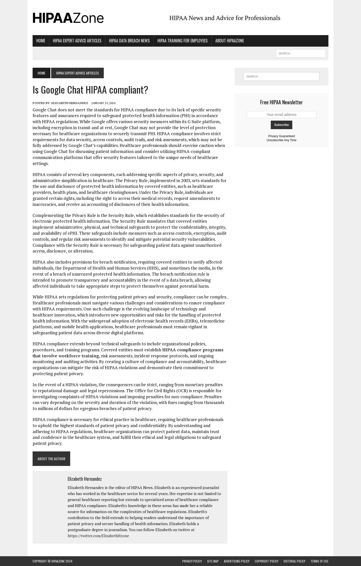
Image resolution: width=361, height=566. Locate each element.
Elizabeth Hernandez (69, 103)
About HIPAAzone (229, 41)
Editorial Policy (294, 561)
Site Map (213, 561)
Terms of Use (319, 561)
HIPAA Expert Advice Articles (77, 41)
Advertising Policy (236, 561)
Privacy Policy (192, 561)
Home (40, 41)
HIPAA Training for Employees (182, 41)
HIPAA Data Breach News (129, 41)
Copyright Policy (266, 561)
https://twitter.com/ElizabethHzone (98, 535)
